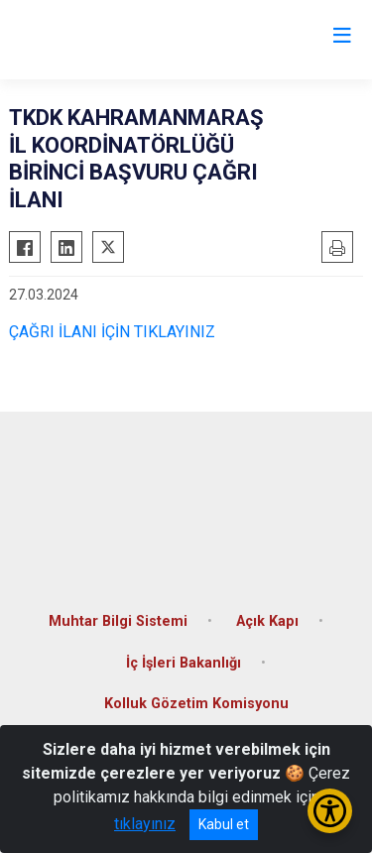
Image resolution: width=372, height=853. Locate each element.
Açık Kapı (267, 621)
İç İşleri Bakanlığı (183, 663)
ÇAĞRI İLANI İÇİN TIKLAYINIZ (112, 331)
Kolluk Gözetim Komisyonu (196, 703)
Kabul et (223, 824)
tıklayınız (145, 823)
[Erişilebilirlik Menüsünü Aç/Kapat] (330, 811)
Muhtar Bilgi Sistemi (118, 621)
